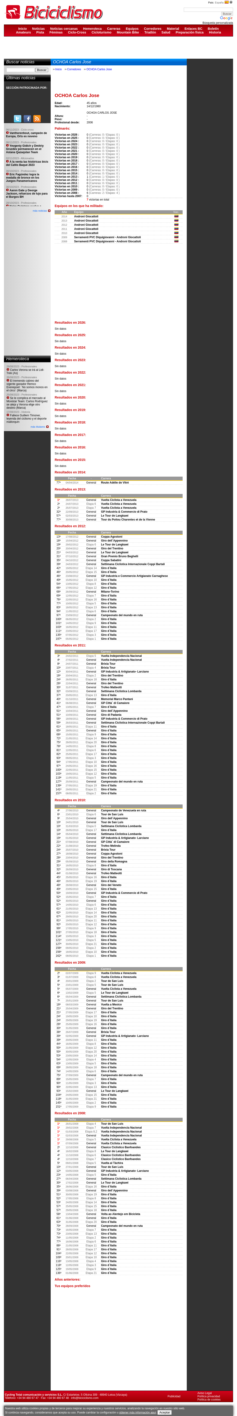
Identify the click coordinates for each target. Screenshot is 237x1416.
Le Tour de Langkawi (114, 515)
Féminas (56, 32)
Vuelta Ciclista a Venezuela (118, 500)
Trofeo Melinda (111, 845)
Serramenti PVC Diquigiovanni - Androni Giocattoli (107, 237)
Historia (215, 32)
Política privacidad (208, 1396)
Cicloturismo (102, 32)
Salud (166, 32)
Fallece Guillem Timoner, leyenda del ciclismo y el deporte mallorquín (26, 418)
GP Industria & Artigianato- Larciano (125, 671)
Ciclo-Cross (77, 32)
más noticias (40, 210)
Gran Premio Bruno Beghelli (119, 556)
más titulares (38, 426)
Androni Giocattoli (86, 216)
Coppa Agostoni (111, 536)
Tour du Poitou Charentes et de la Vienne (128, 519)
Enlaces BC (193, 28)
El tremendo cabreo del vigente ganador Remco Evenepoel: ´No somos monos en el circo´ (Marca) (26, 385)
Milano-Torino (110, 591)
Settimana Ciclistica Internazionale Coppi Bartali (133, 564)
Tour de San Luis (112, 814)
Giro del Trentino (112, 548)
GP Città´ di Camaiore (115, 703)
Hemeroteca (92, 28)
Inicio (22, 28)
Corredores (152, 28)
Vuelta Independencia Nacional (121, 656)
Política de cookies (209, 1399)
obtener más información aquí (137, 1412)
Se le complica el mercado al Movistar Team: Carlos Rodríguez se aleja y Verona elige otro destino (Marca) (27, 402)
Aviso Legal (204, 1393)
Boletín (213, 28)
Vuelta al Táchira (112, 1163)
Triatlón (150, 32)
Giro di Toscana (111, 869)
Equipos (132, 28)
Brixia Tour (108, 663)
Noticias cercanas (64, 28)
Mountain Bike (128, 32)
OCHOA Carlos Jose (99, 69)
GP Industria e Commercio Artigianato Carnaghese (134, 576)
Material (173, 28)
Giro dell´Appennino (114, 540)
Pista (40, 32)
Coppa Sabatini (111, 560)
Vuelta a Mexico (111, 1004)
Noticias (38, 28)
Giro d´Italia (108, 568)
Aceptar (164, 1412)
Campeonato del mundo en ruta (122, 615)
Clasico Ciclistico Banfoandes (120, 1147)
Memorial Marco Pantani (117, 699)
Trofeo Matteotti (111, 687)
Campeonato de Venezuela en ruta (123, 810)
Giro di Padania (111, 714)
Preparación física (190, 32)
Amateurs (23, 32)
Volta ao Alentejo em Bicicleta (120, 1214)
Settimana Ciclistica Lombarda (121, 691)
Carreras (114, 28)
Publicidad (174, 1396)
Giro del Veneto (111, 885)
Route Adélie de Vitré (115, 482)
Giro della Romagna (114, 861)
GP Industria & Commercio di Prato (124, 511)
